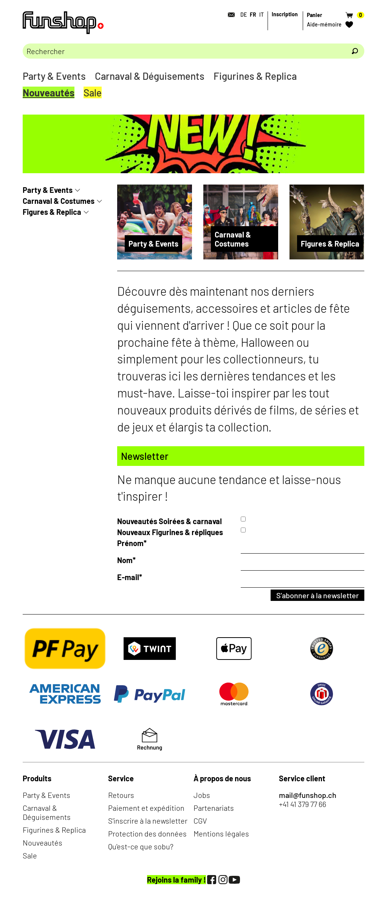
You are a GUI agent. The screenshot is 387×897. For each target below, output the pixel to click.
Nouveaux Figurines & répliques (170, 532)
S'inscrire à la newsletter (147, 820)
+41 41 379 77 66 (302, 804)
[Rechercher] (354, 51)
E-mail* (129, 577)
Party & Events (54, 76)
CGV (200, 820)
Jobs (202, 794)
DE (243, 14)
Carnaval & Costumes (58, 200)
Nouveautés (48, 92)
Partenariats (214, 807)
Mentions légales (221, 833)
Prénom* (132, 543)
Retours (121, 794)
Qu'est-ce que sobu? (140, 846)
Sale (93, 92)
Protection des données (147, 833)
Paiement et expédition (146, 807)
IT (261, 14)
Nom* (126, 560)
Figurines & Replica (255, 76)
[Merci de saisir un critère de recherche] (184, 51)
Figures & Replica (52, 211)
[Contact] (229, 14)
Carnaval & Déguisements (149, 76)
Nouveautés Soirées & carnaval (169, 521)
